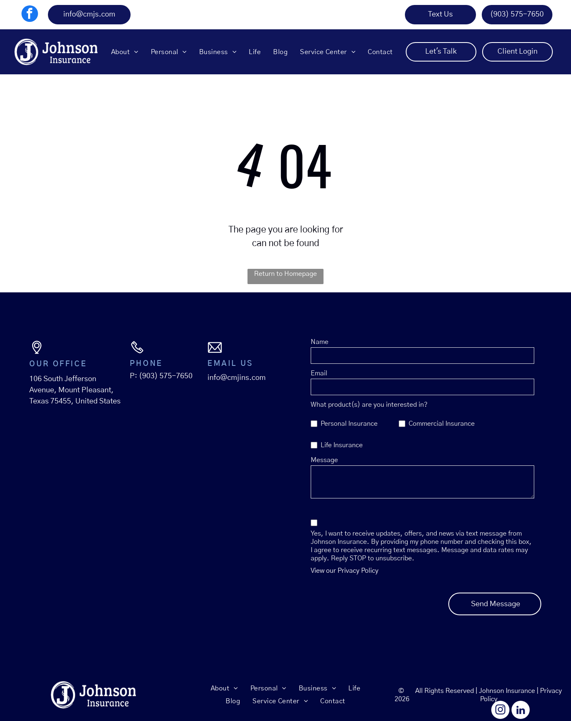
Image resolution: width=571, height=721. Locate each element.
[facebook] (29, 14)
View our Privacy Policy (344, 570)
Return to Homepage (285, 273)
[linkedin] (521, 711)
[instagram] (500, 711)
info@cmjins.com (236, 378)
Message (324, 460)
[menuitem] (125, 51)
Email (319, 373)
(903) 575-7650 (166, 376)
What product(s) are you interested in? (369, 404)
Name (319, 342)
